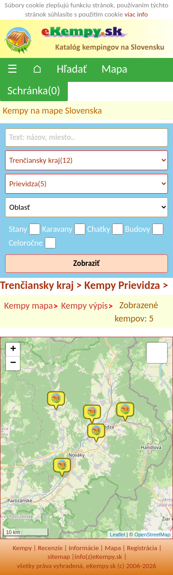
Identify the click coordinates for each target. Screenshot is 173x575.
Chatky (98, 229)
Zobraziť (86, 263)
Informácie (84, 548)
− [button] (13, 363)
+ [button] (13, 349)
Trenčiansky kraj (41, 285)
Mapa (114, 68)
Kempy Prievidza (126, 285)
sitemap (59, 556)
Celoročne (26, 243)
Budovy (137, 229)
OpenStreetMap (152, 534)
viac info (136, 14)
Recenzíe (50, 548)
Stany (18, 229)
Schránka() (33, 90)
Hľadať (72, 68)
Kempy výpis (87, 306)
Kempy (22, 548)
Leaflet (117, 534)
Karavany (57, 229)
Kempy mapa (31, 306)
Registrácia (142, 548)
